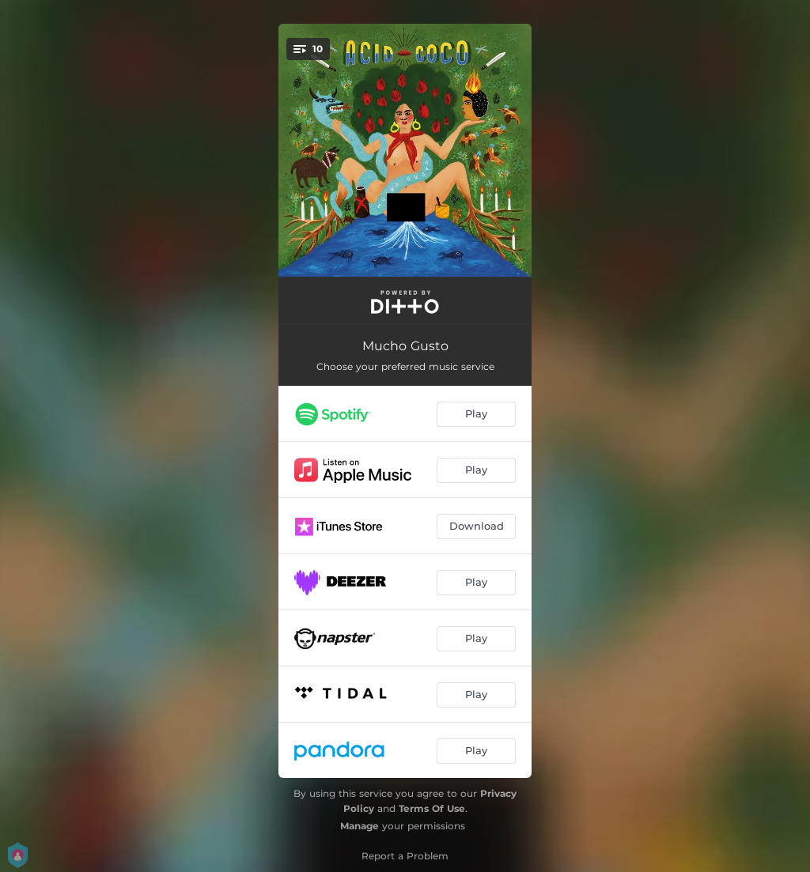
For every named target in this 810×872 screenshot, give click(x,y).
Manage (359, 826)
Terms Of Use (432, 808)
